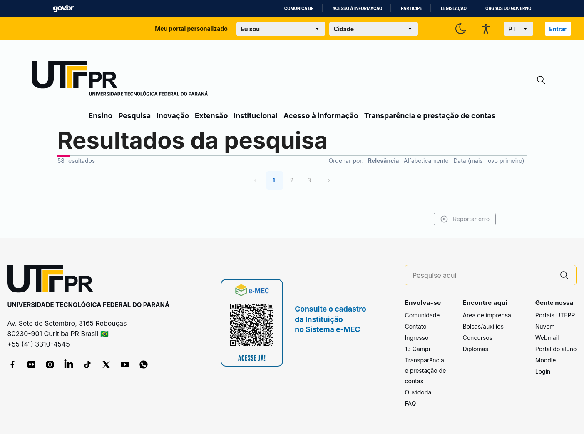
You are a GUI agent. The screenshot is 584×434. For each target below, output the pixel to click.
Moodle (545, 360)
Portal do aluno (556, 348)
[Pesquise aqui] (483, 275)
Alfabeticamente (426, 160)
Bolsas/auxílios (482, 326)
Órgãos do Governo (508, 8)
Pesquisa (134, 115)
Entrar (558, 28)
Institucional (256, 115)
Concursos (477, 337)
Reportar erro (464, 219)
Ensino (101, 115)
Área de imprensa (486, 315)
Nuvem (545, 326)
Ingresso (416, 337)
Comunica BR (299, 8)
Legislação (454, 8)
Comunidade (422, 315)
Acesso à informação (358, 8)
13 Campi (417, 348)
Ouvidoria (418, 392)
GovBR (63, 8)
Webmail (547, 337)
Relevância (383, 160)
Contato (415, 326)
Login (543, 371)
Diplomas (475, 348)
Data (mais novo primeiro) (488, 160)
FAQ (410, 403)
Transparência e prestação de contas (430, 115)
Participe (411, 8)
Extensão (211, 115)
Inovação (173, 115)
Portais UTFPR (555, 315)
